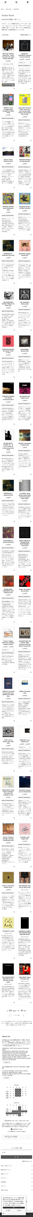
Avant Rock (16, 9)
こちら (16, 1025)
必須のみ (19, 1210)
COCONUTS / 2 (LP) (8, 931)
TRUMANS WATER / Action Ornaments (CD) (8, 208)
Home (2, 9)
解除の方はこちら (27, 1161)
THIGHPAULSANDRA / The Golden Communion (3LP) (8, 398)
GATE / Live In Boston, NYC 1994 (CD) (8, 741)
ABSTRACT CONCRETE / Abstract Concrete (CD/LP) (24, 55)
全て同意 (8, 1210)
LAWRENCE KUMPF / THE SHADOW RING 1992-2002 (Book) (24, 932)
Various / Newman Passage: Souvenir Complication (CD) (8, 838)
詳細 (14, 1207)
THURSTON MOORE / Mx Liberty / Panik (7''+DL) (8, 351)
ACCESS (6, 1077)
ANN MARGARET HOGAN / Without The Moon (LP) (8, 304)
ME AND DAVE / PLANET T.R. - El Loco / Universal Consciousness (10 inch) (8, 446)
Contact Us (7, 1062)
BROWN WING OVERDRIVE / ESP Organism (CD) (8, 591)
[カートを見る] (27, 2)
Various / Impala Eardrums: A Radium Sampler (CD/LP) (8, 642)
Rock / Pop (8, 9)
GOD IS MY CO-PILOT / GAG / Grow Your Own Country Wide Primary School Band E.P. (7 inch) (24, 111)
